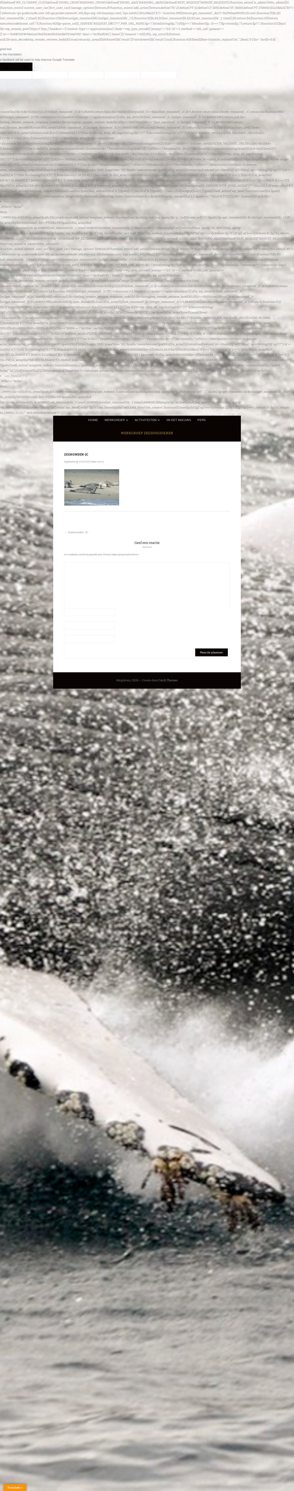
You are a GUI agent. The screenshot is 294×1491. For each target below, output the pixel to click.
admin (100, 461)
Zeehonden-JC (76, 532)
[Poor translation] (23, 67)
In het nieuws (178, 420)
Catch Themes (168, 680)
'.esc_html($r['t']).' (16, 201)
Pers (201, 420)
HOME (93, 420)
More (3, 212)
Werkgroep (114, 420)
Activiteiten (146, 420)
